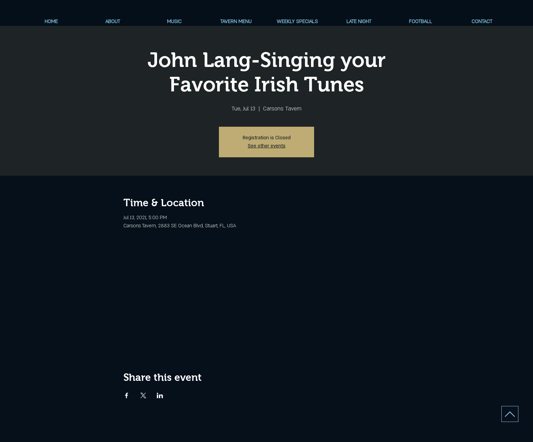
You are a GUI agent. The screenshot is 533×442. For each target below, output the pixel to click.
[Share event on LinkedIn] (160, 395)
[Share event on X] (143, 395)
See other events (267, 146)
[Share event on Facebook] (126, 395)
